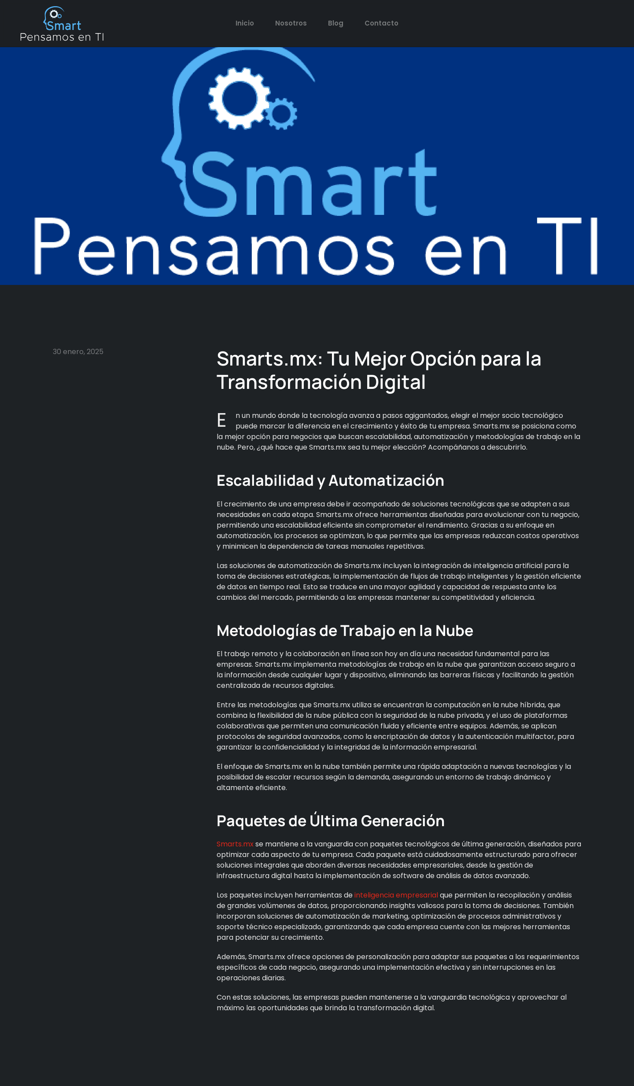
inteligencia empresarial (395, 895)
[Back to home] (62, 23)
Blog (335, 23)
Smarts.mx (236, 844)
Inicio (245, 23)
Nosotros (291, 23)
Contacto (381, 23)
